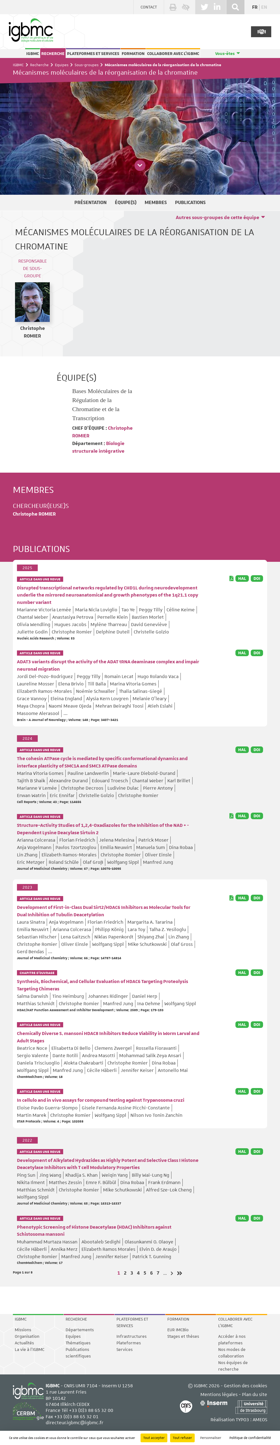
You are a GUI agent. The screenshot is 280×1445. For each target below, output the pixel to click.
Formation (133, 53)
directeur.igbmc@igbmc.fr (74, 1423)
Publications (190, 203)
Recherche (53, 53)
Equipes (61, 64)
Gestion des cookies (245, 1386)
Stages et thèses (183, 1336)
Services (124, 1349)
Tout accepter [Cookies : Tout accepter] (154, 1438)
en (264, 7)
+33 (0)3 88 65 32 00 (91, 1410)
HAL (242, 578)
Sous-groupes (86, 64)
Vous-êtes (225, 53)
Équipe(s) (125, 203)
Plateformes (128, 1343)
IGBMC (32, 53)
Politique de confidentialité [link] (250, 1438)
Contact (149, 7)
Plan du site (254, 1394)
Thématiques (78, 1343)
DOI (256, 578)
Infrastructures (131, 1336)
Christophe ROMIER (34, 514)
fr (255, 7)
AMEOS (260, 1420)
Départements (80, 1330)
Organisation (27, 1336)
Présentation (90, 203)
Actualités (24, 1343)
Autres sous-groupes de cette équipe (217, 218)
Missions (23, 1330)
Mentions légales (219, 1394)
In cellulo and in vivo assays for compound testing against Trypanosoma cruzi (100, 1100)
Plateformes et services (93, 53)
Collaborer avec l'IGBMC (173, 53)
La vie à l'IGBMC (29, 1349)
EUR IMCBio (178, 1330)
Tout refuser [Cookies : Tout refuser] (182, 1438)
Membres (156, 203)
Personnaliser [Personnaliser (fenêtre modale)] (210, 1438)
